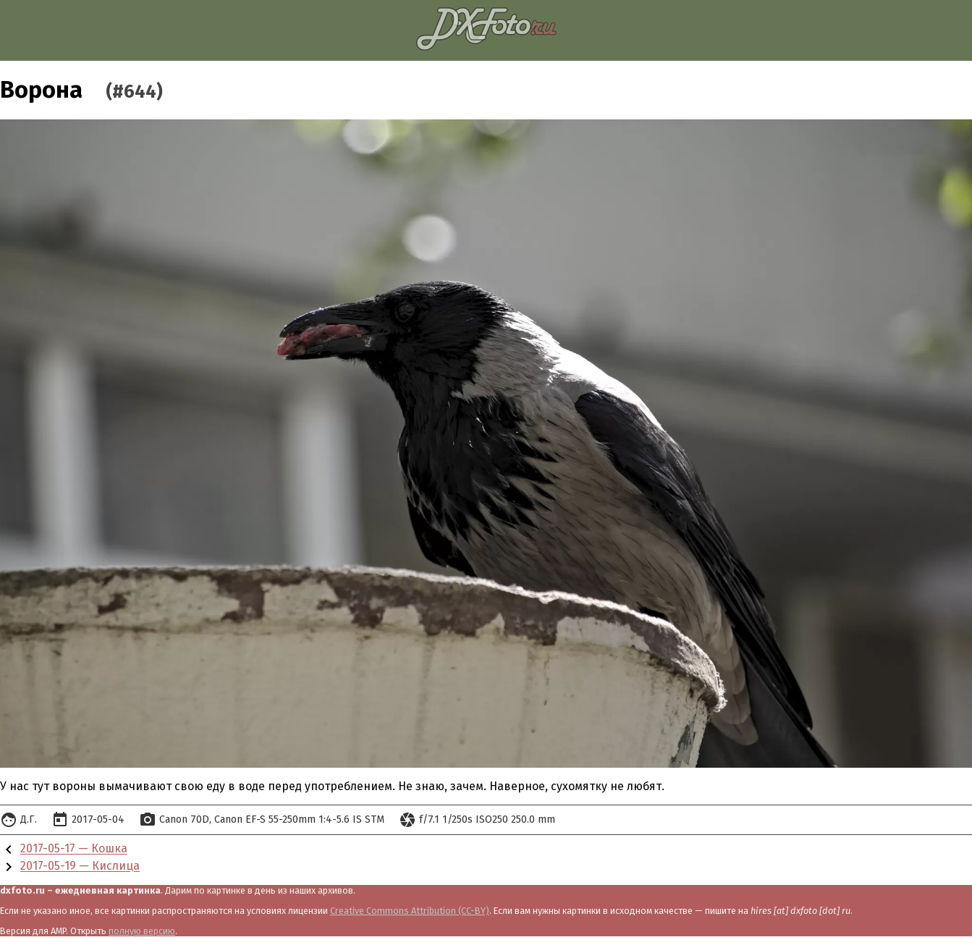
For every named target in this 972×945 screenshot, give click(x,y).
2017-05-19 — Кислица (80, 866)
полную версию (142, 930)
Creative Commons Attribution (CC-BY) (409, 910)
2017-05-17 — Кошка (73, 849)
